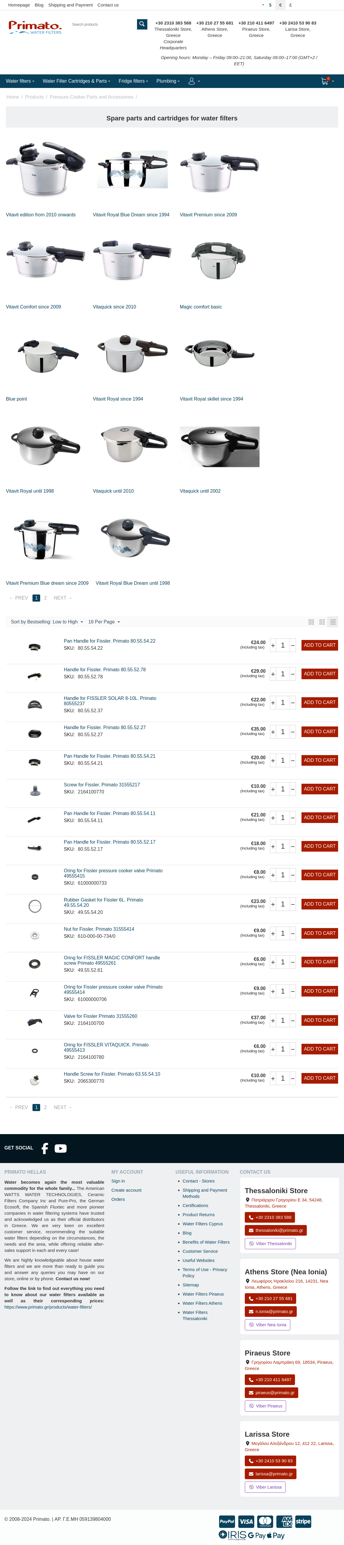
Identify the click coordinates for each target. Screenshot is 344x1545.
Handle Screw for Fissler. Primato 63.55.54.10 (112, 1074)
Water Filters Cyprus (203, 1223)
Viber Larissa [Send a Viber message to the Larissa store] (265, 1487)
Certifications (195, 1205)
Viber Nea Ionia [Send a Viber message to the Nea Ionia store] (267, 1324)
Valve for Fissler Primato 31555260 (100, 1016)
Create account (126, 1190)
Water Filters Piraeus (203, 1293)
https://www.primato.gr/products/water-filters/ (48, 1306)
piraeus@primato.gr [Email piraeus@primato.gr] (271, 1392)
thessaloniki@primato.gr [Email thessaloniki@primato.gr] (275, 1230)
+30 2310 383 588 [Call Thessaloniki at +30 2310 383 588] (269, 1217)
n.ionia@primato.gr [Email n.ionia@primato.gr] (270, 1311)
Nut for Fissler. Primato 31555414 (99, 929)
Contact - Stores (199, 1180)
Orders (118, 1199)
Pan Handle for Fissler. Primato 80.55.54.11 (109, 813)
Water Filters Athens (203, 1303)
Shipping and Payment (70, 4)
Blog (39, 4)
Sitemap (191, 1284)
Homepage (19, 4)
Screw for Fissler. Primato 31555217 (102, 784)
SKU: (69, 648)
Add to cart (320, 645)
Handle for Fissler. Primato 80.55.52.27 (105, 727)
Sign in (118, 1180)
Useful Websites (199, 1260)
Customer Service (200, 1251)
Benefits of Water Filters (206, 1242)
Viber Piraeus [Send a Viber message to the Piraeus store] (266, 1405)
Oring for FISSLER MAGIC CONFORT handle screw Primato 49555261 (112, 960)
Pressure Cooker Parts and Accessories (91, 96)
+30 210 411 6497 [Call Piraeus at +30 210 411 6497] (269, 1379)
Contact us (108, 4)
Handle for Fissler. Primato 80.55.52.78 (105, 669)
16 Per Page (104, 622)
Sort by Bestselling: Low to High (47, 622)
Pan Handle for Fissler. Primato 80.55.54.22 (109, 641)
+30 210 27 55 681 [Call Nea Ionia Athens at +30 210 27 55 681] (270, 1298)
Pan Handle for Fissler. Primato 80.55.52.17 (109, 842)
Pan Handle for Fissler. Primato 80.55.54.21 (109, 756)
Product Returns (199, 1214)
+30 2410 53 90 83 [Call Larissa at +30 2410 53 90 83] (270, 1460)
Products (34, 96)
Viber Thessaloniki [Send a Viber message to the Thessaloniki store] (270, 1243)
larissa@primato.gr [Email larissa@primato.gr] (270, 1473)
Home (12, 96)
